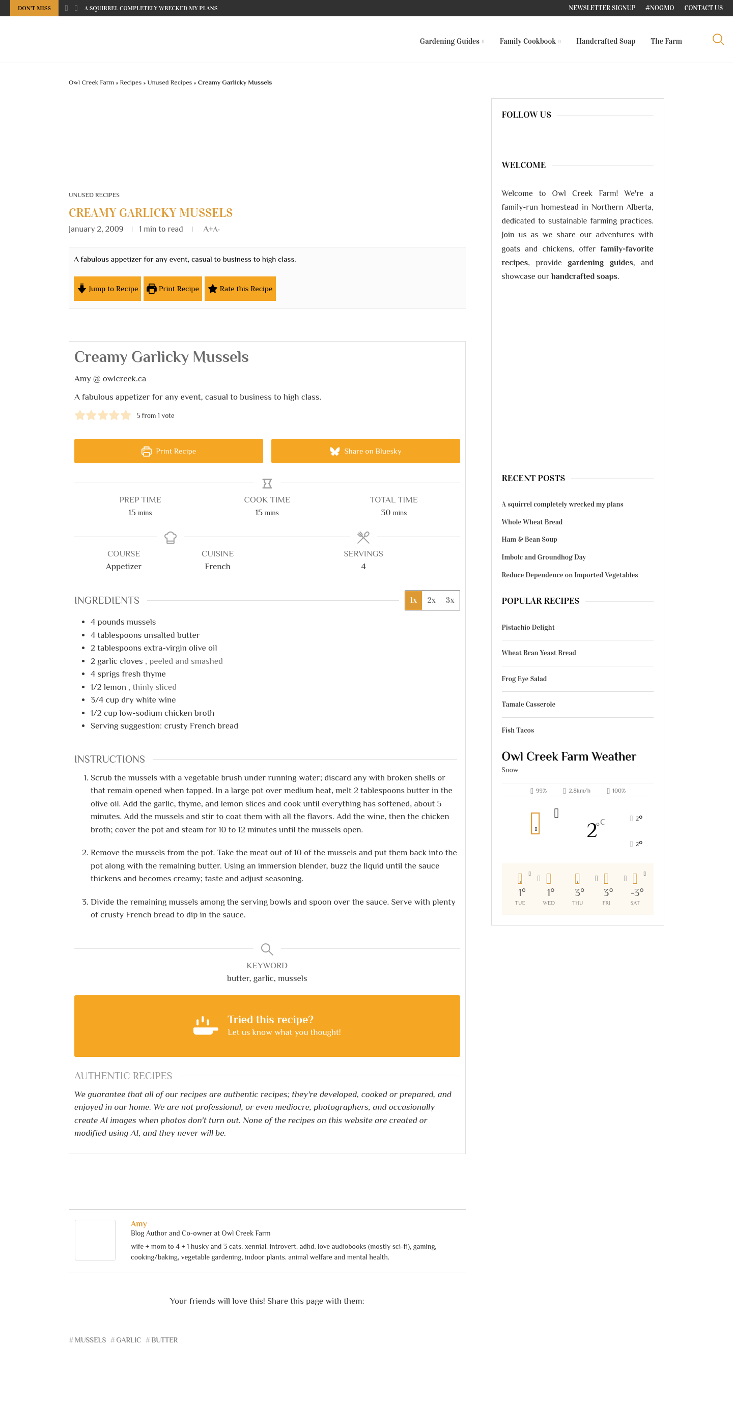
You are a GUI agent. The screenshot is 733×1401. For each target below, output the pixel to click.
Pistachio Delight (528, 631)
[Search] (718, 41)
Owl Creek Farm (91, 86)
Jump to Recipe (107, 292)
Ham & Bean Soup (529, 543)
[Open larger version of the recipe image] (435, 282)
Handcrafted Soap (605, 41)
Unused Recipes (170, 86)
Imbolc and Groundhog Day (544, 561)
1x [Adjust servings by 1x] (413, 604)
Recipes (131, 86)
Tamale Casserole (529, 708)
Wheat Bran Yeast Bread (539, 657)
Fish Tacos (518, 734)
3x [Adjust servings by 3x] (450, 604)
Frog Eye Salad (524, 682)
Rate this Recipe (240, 292)
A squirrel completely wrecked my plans (151, 8)
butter (164, 1344)
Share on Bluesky (366, 455)
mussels (90, 1344)
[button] (80, 418)
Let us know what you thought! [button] (284, 1037)
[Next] (76, 8)
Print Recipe (173, 292)
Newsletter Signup (602, 8)
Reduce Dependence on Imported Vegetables (570, 578)
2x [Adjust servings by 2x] (431, 604)
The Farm (666, 41)
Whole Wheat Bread (532, 525)
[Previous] (67, 8)
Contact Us (703, 8)
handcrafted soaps (584, 280)
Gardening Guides (450, 41)
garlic (128, 1344)
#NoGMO (659, 8)
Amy (139, 1227)
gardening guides (600, 266)
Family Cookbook (528, 41)
